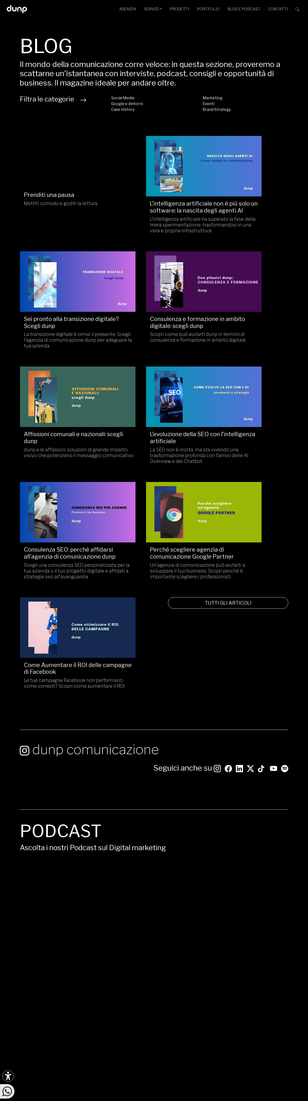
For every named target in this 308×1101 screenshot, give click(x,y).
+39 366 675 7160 (127, 998)
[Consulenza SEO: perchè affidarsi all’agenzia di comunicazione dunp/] (62, 382)
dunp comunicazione (89, 544)
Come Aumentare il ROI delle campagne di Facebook (245, 415)
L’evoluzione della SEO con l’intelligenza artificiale (242, 310)
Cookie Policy (206, 1082)
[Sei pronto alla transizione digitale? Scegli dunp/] (245, 158)
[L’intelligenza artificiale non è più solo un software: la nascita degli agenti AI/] (154, 158)
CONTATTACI (268, 922)
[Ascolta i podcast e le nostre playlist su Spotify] (284, 562)
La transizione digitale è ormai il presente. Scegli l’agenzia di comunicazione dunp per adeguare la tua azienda (242, 211)
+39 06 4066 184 (126, 990)
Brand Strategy (217, 109)
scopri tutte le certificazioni (268, 996)
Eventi (208, 103)
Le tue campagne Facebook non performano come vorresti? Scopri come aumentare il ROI (245, 433)
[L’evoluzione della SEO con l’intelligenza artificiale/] (245, 277)
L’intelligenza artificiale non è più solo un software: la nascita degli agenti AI (152, 194)
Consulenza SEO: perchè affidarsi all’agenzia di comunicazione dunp (56, 418)
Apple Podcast (230, 839)
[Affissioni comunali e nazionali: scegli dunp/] (154, 277)
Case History (123, 109)
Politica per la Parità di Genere (144, 1082)
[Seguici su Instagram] (217, 562)
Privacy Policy (182, 1082)
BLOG (243, 9)
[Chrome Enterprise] (270, 990)
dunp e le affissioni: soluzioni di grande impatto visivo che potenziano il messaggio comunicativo (149, 330)
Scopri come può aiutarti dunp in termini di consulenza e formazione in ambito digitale (60, 328)
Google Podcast (232, 829)
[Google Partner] (254, 990)
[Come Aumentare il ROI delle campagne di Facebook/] (245, 382)
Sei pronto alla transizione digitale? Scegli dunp (242, 191)
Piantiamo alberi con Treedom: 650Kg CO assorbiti (112, 1096)
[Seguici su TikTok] (261, 562)
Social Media (122, 98)
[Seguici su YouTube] (273, 562)
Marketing (212, 98)
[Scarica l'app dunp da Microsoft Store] (34, 993)
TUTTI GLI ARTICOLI (245, 484)
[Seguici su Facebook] (34, 960)
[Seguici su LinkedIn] (239, 562)
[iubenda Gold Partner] (278, 990)
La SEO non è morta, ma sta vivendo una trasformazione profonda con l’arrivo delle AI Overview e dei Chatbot (238, 330)
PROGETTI (179, 9)
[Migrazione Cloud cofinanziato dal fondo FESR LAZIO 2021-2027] (154, 1036)
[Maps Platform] (274, 990)
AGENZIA (127, 9)
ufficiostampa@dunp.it (131, 961)
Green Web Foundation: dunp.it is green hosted (199, 1096)
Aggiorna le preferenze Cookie (244, 1082)
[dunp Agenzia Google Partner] (268, 963)
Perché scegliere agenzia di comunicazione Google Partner (152, 418)
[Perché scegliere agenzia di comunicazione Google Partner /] (154, 382)
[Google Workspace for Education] (266, 990)
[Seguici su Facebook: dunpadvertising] (228, 562)
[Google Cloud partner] (258, 990)
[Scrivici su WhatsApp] (7, 1091)
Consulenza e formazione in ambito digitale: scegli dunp (61, 310)
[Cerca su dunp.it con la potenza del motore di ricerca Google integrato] (297, 9)
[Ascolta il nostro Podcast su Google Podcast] (34, 976)
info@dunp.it (122, 954)
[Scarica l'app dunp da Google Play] (23, 993)
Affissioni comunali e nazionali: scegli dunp (143, 310)
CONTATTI (278, 9)
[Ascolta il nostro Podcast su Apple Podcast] (45, 976)
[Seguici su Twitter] (250, 562)
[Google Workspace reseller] (262, 990)
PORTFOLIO (208, 9)
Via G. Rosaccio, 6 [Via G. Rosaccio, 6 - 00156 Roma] (155, 969)
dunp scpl (83, 1077)
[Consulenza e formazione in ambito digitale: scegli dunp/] (62, 277)
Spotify (220, 820)
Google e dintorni (127, 103)
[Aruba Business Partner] (282, 990)
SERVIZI (151, 9)
